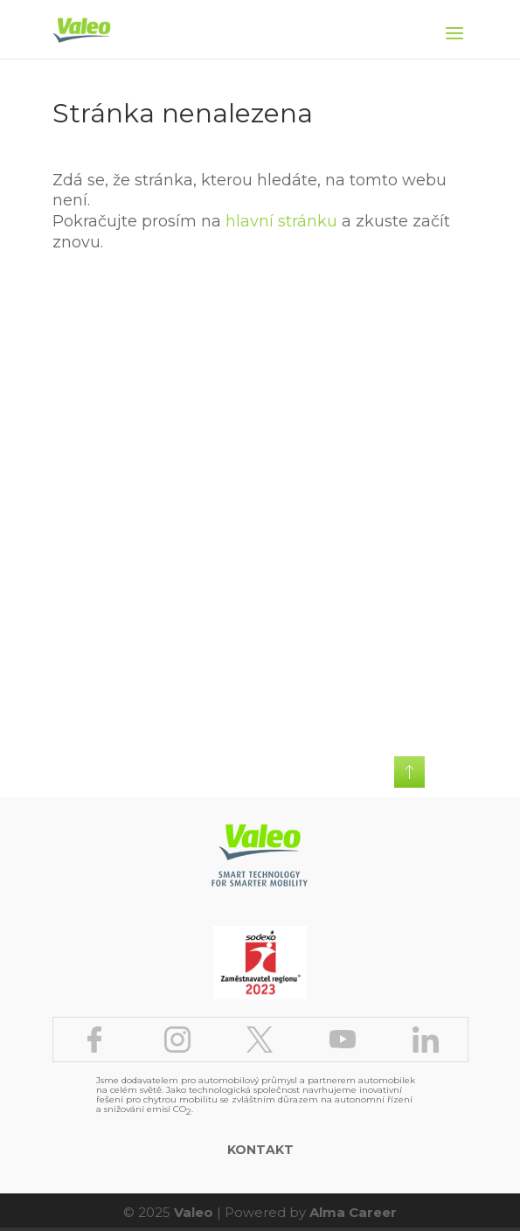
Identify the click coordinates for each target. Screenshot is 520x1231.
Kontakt (260, 1150)
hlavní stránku (281, 221)
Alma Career (353, 1212)
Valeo (193, 1212)
